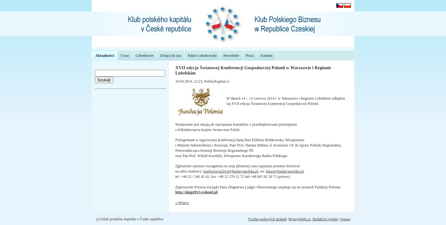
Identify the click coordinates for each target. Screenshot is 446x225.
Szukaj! (104, 80)
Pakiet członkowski (202, 55)
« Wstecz (182, 202)
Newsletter (231, 55)
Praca (250, 55)
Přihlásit (345, 219)
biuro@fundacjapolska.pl (285, 171)
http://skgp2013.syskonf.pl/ (196, 192)
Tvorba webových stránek (267, 219)
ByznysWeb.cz (300, 219)
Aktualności (104, 55)
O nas (124, 55)
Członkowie (145, 55)
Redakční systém (325, 219)
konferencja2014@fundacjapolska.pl (230, 171)
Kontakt (266, 55)
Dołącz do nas (170, 55)
